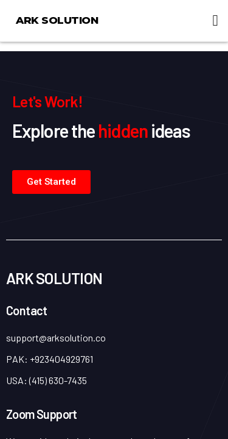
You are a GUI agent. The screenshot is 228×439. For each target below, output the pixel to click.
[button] (215, 20)
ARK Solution (57, 20)
